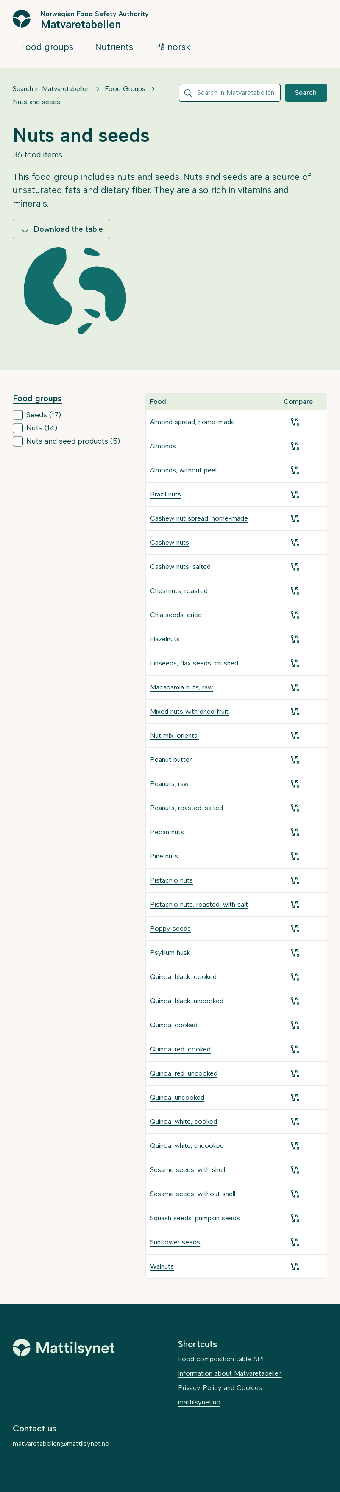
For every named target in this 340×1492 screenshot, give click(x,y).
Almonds (163, 446)
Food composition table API (221, 1359)
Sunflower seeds (175, 1242)
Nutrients (114, 46)
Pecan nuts (167, 832)
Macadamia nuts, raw (181, 687)
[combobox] (230, 93)
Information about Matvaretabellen (230, 1373)
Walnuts (162, 1266)
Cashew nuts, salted (180, 567)
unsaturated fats (47, 190)
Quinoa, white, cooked (183, 1121)
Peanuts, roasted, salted (186, 808)
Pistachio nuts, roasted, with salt (199, 904)
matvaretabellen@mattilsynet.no (61, 1444)
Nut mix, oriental (174, 735)
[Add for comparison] (295, 422)
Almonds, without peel (183, 470)
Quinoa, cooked (174, 1025)
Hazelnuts (165, 639)
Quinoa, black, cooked (183, 977)
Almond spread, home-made (192, 422)
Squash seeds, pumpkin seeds (195, 1218)
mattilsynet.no (199, 1402)
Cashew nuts (169, 542)
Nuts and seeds (36, 102)
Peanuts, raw (169, 784)
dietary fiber (125, 190)
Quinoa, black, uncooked (186, 1001)
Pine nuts (164, 856)
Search (306, 92)
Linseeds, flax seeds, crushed (194, 663)
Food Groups (125, 89)
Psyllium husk (170, 953)
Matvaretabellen (81, 24)
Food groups (47, 46)
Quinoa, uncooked (177, 1097)
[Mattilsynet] (63, 1348)
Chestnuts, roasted (179, 591)
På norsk (173, 46)
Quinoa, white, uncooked (187, 1146)
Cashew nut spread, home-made (199, 518)
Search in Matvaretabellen (51, 89)
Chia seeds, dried (176, 615)
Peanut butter (171, 760)
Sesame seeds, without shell (192, 1194)
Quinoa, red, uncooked (183, 1073)
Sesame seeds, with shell (187, 1170)
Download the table (61, 229)
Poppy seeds (170, 928)
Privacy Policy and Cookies (220, 1388)
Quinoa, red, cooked (180, 1049)
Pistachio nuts (171, 880)
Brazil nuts (165, 494)
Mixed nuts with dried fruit (189, 711)
